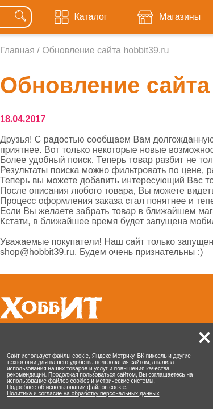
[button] (204, 337)
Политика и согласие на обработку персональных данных (83, 393)
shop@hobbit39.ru (37, 252)
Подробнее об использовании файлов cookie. (67, 387)
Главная (17, 50)
